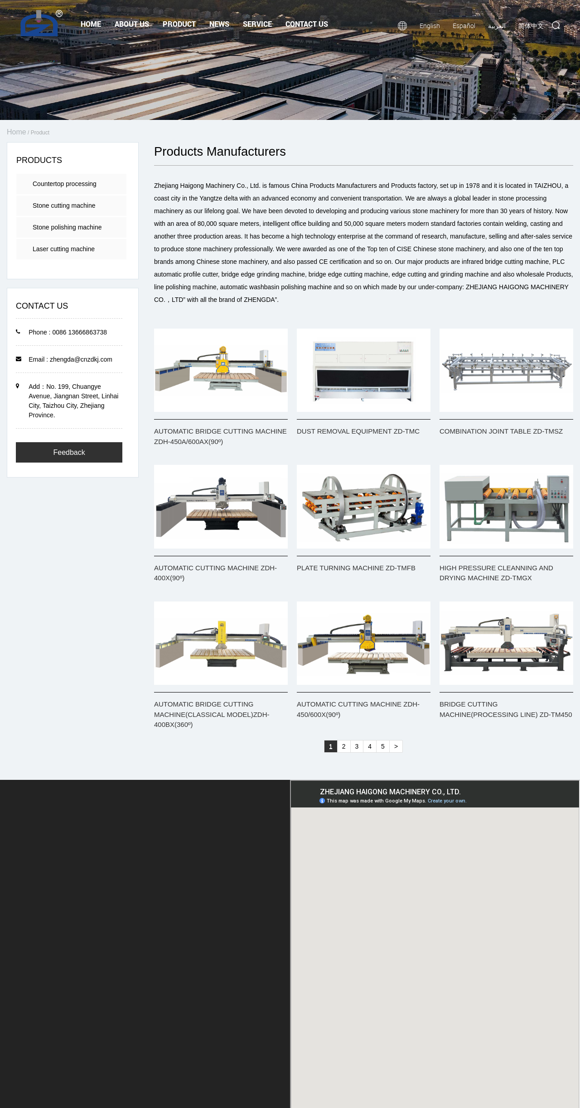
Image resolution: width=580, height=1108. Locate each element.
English (430, 25)
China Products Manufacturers (334, 185)
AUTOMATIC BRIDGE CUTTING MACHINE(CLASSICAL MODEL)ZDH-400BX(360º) (211, 714)
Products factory (413, 185)
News (219, 24)
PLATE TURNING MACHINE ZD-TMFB (356, 568)
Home (91, 24)
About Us (132, 24)
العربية (497, 25)
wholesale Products (543, 274)
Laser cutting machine (64, 249)
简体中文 (531, 25)
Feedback (69, 452)
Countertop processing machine (65, 187)
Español (464, 25)
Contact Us (306, 24)
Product (179, 24)
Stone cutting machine (64, 205)
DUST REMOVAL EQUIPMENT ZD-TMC (358, 431)
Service (257, 24)
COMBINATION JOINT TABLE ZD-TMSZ (501, 431)
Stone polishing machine (67, 227)
